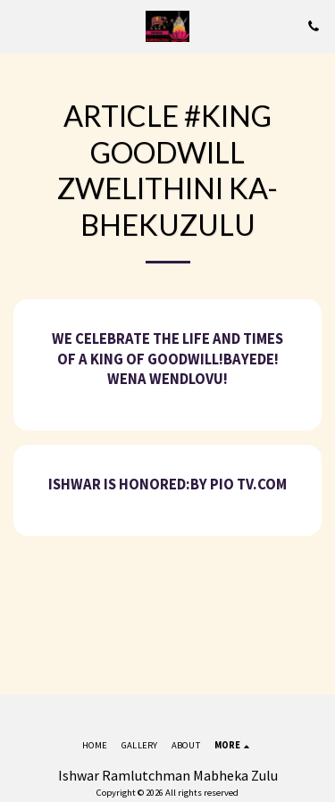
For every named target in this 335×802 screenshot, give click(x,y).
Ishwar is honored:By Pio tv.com (167, 484)
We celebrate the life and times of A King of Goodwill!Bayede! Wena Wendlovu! (167, 359)
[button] (19, 25)
